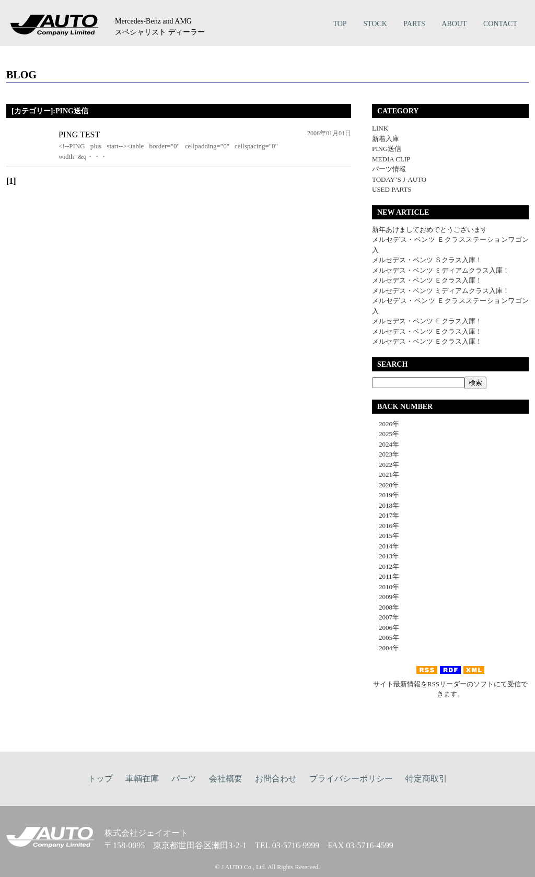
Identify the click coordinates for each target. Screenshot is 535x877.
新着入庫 (385, 139)
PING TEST (79, 134)
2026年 (385, 424)
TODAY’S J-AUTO (399, 179)
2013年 (385, 556)
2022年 (385, 465)
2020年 (385, 485)
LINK (380, 128)
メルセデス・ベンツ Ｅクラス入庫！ (427, 280)
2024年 (385, 444)
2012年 (385, 566)
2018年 (385, 505)
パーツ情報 (389, 169)
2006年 (385, 628)
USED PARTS (392, 189)
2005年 (385, 637)
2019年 (385, 495)
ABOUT (454, 24)
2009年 (385, 597)
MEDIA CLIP (391, 159)
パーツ (183, 778)
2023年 (385, 454)
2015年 (385, 536)
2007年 (385, 617)
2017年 (385, 515)
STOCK (375, 24)
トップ (100, 778)
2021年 (385, 474)
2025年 (385, 434)
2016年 (385, 526)
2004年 (385, 648)
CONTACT (500, 24)
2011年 (385, 576)
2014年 (385, 546)
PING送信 (386, 149)
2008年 (385, 607)
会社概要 (225, 778)
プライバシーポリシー (351, 778)
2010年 (385, 587)
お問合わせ (276, 778)
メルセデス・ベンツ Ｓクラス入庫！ (427, 260)
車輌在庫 (142, 778)
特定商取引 (426, 778)
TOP (339, 24)
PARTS (414, 24)
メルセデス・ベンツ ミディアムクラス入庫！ (440, 270)
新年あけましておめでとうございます (429, 229)
